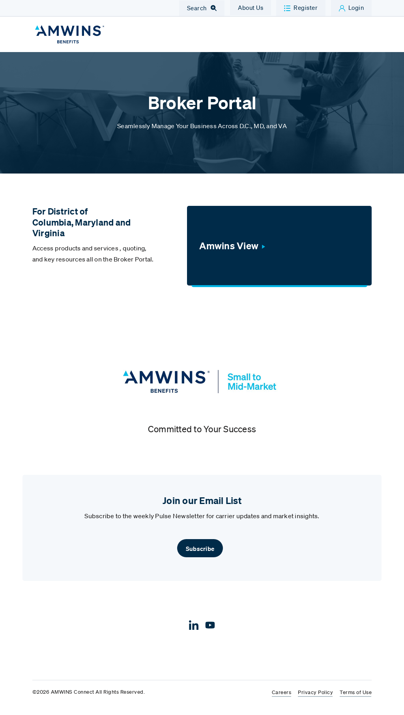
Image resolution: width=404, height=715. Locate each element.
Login (356, 7)
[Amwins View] (279, 250)
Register (306, 7)
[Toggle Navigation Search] (202, 8)
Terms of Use (356, 697)
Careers (282, 697)
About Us (250, 7)
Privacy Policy (315, 697)
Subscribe (200, 553)
